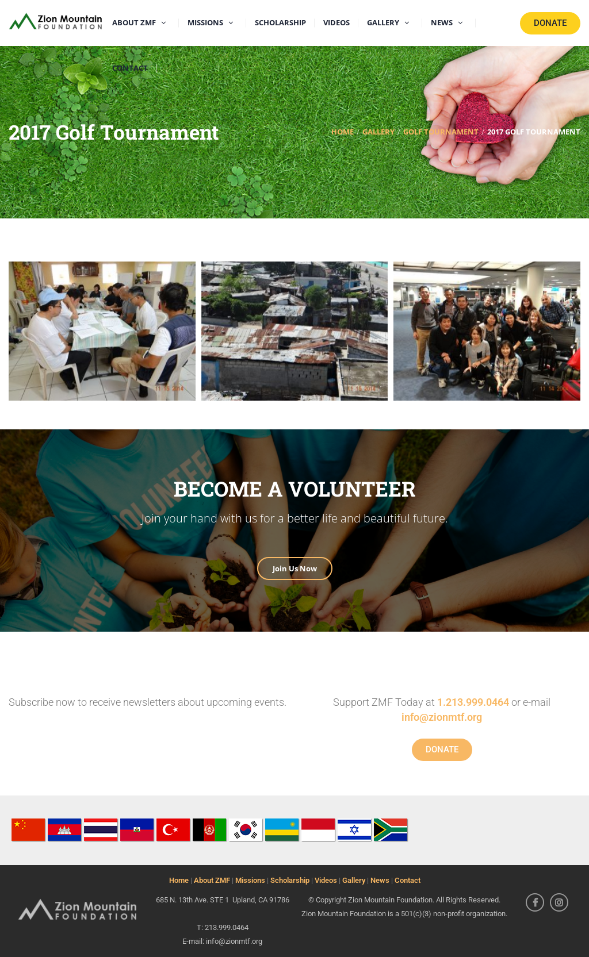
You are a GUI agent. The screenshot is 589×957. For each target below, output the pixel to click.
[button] (102, 331)
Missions (250, 880)
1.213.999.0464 (473, 702)
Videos (326, 880)
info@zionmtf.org (441, 717)
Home (179, 880)
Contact (407, 880)
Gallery (353, 880)
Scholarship (289, 880)
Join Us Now (295, 568)
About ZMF (212, 880)
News (379, 880)
